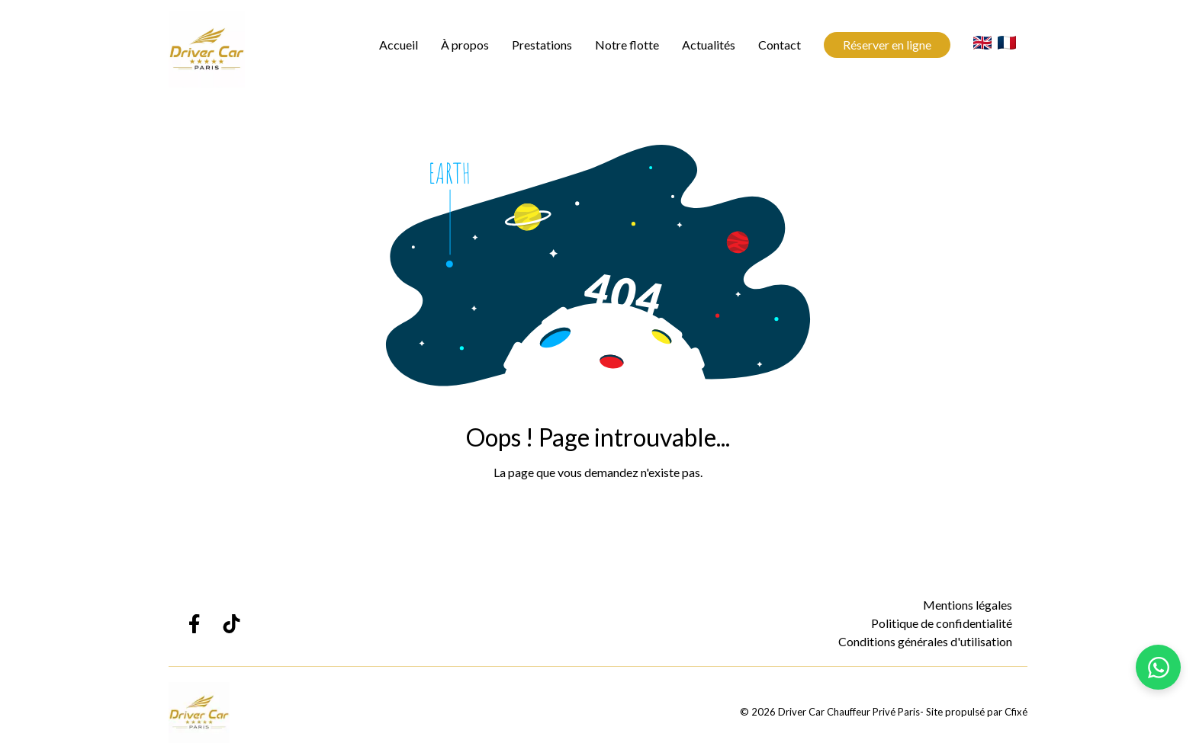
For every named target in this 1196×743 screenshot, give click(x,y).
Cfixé (1016, 712)
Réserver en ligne (887, 44)
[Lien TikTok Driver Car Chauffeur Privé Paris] (231, 623)
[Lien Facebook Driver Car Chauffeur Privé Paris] (193, 623)
